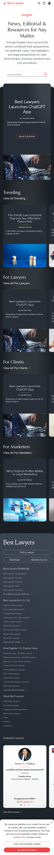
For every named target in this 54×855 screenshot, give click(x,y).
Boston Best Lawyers (12, 634)
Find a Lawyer (27, 552)
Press (5, 717)
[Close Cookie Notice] (51, 822)
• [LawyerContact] (28, 805)
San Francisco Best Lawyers (15, 630)
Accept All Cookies (27, 850)
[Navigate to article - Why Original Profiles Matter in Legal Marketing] (24, 490)
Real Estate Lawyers (11, 686)
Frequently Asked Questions (15, 709)
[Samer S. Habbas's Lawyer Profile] (25, 758)
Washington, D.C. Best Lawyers (16, 618)
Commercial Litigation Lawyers (16, 682)
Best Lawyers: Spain (11, 586)
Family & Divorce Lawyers (14, 665)
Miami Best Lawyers (11, 638)
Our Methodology (11, 705)
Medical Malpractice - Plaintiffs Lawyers (19, 657)
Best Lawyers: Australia (12, 582)
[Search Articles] (27, 74)
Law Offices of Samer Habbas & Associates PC (25, 770)
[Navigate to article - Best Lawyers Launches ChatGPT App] (24, 320)
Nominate (15, 559)
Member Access (39, 559)
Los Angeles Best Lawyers (14, 609)
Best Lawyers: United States (14, 574)
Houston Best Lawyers (12, 622)
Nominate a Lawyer (11, 713)
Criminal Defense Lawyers (14, 670)
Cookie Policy (20, 837)
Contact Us (8, 726)
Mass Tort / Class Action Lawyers (17, 661)
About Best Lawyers (11, 701)
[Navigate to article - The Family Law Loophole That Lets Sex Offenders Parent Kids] (24, 236)
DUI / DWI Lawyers (11, 674)
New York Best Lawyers (13, 605)
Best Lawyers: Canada (12, 578)
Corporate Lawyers (11, 678)
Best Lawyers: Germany (13, 590)
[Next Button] (44, 776)
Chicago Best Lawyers (12, 613)
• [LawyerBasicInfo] (21, 805)
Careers (6, 722)
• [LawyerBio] (24, 805)
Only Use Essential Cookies (27, 844)
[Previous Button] (5, 776)
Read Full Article (27, 136)
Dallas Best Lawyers (11, 626)
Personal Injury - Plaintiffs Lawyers (17, 653)
